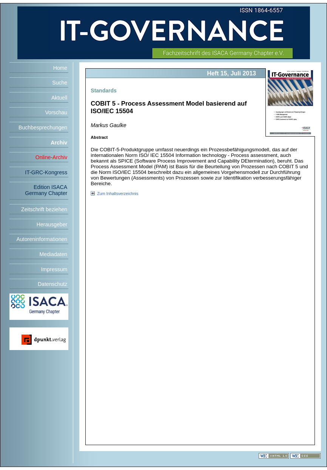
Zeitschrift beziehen (44, 209)
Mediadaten (54, 254)
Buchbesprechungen (43, 127)
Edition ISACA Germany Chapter (46, 190)
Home (60, 68)
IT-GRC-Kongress (46, 172)
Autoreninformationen (42, 239)
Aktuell (59, 98)
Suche (59, 83)
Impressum (54, 269)
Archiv (59, 143)
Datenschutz (52, 284)
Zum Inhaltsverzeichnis (117, 193)
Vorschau (56, 112)
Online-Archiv (51, 157)
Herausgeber (52, 224)
